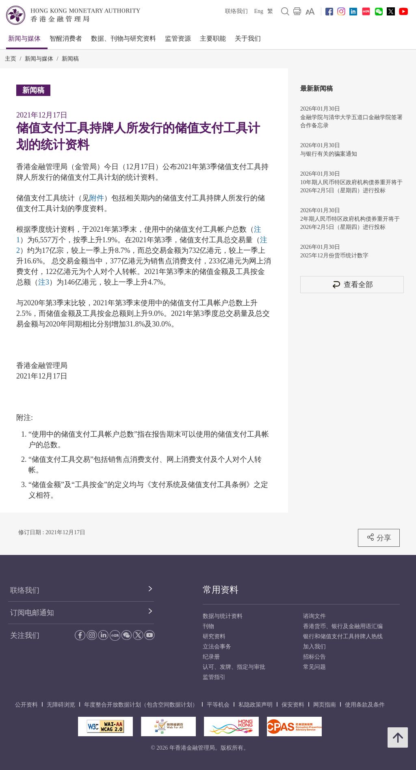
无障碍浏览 (61, 705)
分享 (378, 537)
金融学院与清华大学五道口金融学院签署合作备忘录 (351, 121)
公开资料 (26, 705)
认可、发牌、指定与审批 (234, 667)
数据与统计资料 (223, 616)
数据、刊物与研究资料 (123, 38)
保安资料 (293, 705)
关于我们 (248, 38)
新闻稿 (70, 59)
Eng (258, 11)
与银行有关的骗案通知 (328, 154)
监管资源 (178, 38)
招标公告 (314, 657)
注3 (43, 282)
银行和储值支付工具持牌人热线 (343, 636)
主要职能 (213, 38)
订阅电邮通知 (32, 613)
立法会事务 (217, 647)
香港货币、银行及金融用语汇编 (343, 626)
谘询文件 (314, 616)
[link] (310, 11)
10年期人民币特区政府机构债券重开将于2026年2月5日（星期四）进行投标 (351, 186)
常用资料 (220, 590)
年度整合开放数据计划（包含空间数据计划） (141, 705)
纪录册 (211, 657)
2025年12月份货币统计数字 (334, 255)
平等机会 (218, 705)
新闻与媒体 (24, 38)
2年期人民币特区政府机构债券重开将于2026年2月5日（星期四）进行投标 (350, 223)
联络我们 (236, 11)
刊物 (208, 626)
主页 (10, 59)
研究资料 (214, 636)
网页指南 (324, 705)
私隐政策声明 (255, 705)
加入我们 (314, 647)
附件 (96, 198)
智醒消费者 (66, 38)
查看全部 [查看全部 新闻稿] (352, 284)
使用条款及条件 (365, 705)
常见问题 (314, 667)
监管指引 (214, 677)
